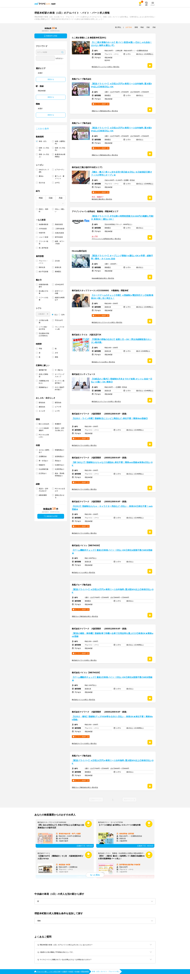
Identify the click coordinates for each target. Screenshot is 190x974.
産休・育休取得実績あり (59, 474)
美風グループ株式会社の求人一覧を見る (105, 111)
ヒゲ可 (57, 411)
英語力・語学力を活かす (43, 490)
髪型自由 (58, 402)
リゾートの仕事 (43, 299)
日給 (51, 198)
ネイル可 (42, 411)
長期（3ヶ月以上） (44, 155)
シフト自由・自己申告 (43, 328)
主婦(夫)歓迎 (59, 233)
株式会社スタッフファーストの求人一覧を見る (107, 322)
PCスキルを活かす (60, 490)
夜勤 (56, 357)
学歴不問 (42, 233)
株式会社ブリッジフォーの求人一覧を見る (105, 67)
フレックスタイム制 (59, 328)
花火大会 (42, 183)
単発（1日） (43, 141)
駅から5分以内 (44, 424)
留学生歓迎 (59, 237)
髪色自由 (42, 402)
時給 (41, 198)
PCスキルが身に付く (44, 436)
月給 (61, 198)
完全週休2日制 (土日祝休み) (44, 334)
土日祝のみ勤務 (43, 321)
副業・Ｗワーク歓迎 (59, 242)
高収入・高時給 (43, 210)
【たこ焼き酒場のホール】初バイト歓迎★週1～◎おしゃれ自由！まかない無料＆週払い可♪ (121, 44)
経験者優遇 (43, 495)
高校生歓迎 (59, 224)
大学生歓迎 (43, 229)
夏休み (41, 176)
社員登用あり (59, 469)
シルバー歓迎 (43, 237)
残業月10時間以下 (59, 299)
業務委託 (58, 271)
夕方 (56, 353)
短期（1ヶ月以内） (44, 149)
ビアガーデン (59, 170)
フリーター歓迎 (43, 242)
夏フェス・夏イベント (59, 177)
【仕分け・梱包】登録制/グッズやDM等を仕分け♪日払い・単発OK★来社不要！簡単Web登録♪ (112, 718)
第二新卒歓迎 (43, 248)
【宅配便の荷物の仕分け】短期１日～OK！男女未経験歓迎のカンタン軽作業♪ (121, 341)
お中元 (57, 183)
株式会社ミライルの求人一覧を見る (103, 362)
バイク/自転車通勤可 (44, 429)
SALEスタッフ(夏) (44, 171)
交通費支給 (43, 456)
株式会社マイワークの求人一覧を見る (84, 445)
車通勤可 (58, 424)
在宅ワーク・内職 (59, 292)
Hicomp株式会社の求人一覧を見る (103, 278)
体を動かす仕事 (43, 292)
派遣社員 (58, 267)
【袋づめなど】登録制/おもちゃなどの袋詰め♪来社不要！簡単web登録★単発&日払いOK (112, 464)
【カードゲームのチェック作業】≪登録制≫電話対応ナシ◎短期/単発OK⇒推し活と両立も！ (122, 296)
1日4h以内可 (59, 284)
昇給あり (58, 461)
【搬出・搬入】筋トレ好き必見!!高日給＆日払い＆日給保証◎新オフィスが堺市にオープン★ (121, 173)
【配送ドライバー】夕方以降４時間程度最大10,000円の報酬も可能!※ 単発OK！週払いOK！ (122, 217)
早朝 (40, 348)
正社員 (57, 261)
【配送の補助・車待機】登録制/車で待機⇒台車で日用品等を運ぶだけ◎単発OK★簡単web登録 (112, 635)
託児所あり (43, 473)
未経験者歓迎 (43, 224)
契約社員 (42, 267)
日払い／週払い (59, 210)
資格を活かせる (59, 496)
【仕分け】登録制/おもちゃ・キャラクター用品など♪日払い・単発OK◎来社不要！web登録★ (112, 507)
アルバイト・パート (43, 262)
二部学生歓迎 (59, 229)
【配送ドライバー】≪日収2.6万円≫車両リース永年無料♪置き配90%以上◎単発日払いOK (121, 85)
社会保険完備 (43, 469)
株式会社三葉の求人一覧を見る (102, 199)
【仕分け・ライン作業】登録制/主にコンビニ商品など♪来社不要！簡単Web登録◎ (110, 418)
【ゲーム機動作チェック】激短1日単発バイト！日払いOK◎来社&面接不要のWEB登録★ (112, 551)
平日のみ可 (59, 320)
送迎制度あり (59, 456)
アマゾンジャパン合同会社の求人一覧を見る (106, 239)
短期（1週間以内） (60, 142)
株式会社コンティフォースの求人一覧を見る (106, 401)
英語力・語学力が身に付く (59, 429)
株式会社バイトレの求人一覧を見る (83, 572)
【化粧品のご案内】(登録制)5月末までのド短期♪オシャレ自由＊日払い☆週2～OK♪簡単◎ (121, 380)
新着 (136, 27)
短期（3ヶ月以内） (60, 149)
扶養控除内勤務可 (43, 286)
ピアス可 (58, 407)
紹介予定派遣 (43, 271)
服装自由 (42, 407)
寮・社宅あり (43, 461)
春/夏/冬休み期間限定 (60, 155)
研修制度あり (59, 450)
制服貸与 (42, 465)
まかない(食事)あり (44, 451)
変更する (51, 79)
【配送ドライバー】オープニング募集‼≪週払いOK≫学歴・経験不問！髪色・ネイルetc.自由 (122, 257)
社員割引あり (59, 465)
